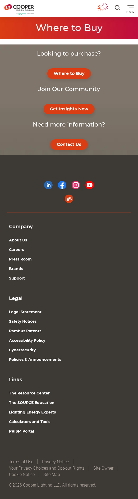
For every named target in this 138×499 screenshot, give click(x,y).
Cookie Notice (22, 474)
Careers (16, 250)
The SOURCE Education (31, 403)
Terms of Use (21, 461)
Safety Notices (22, 321)
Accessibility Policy (27, 341)
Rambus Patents (25, 331)
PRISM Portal (21, 431)
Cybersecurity (22, 350)
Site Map (51, 474)
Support (17, 278)
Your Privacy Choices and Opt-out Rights (47, 468)
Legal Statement (25, 312)
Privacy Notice (55, 461)
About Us (18, 240)
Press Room (20, 259)
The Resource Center (29, 393)
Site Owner (103, 468)
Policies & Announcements (35, 360)
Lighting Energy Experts (32, 412)
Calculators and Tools (29, 422)
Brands (16, 269)
